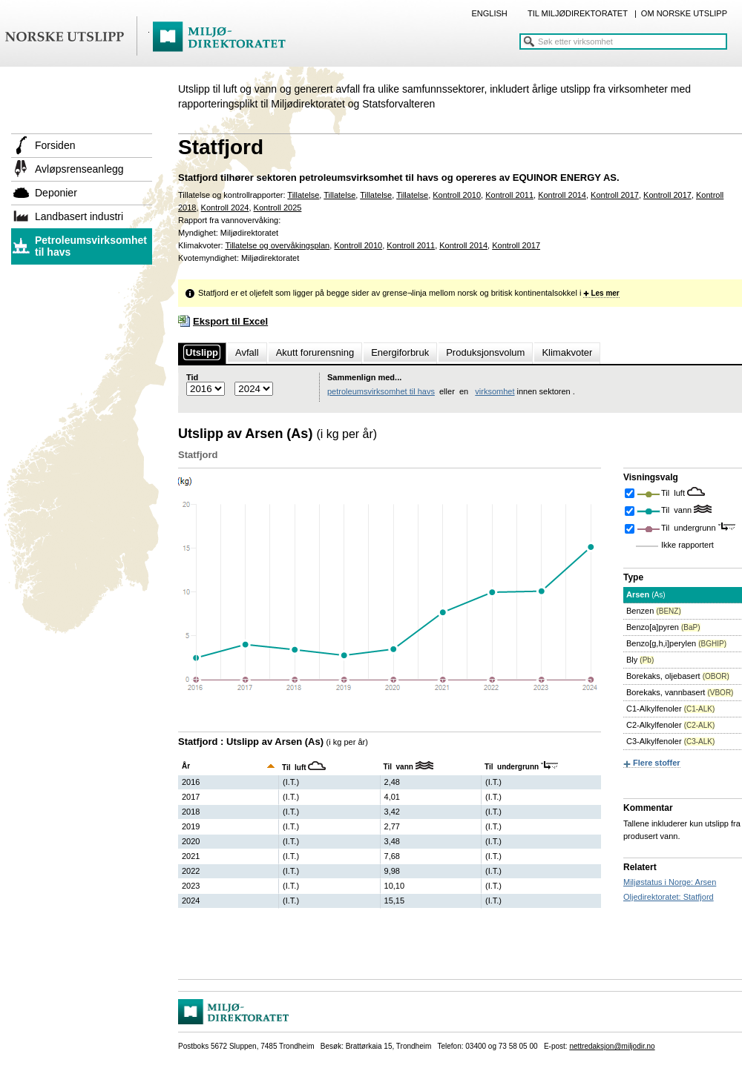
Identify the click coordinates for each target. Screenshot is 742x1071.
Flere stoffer (656, 762)
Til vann (677, 509)
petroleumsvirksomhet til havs (381, 391)
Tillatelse (303, 194)
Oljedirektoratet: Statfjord (668, 896)
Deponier (56, 193)
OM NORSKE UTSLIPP (684, 13)
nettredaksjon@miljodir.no (611, 1046)
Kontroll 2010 (457, 194)
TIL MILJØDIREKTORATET (578, 13)
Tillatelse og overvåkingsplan (277, 245)
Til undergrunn (689, 527)
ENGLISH (489, 13)
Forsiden (55, 145)
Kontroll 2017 (615, 194)
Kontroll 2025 (278, 207)
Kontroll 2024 (225, 207)
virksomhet (494, 391)
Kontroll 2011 (509, 194)
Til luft (674, 492)
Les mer (605, 293)
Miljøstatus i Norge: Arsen (669, 882)
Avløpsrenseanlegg (79, 169)
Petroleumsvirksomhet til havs (91, 246)
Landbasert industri (79, 216)
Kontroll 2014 (562, 194)
